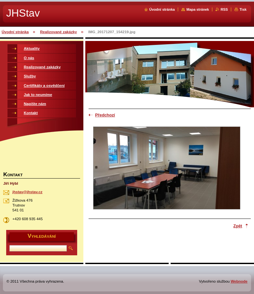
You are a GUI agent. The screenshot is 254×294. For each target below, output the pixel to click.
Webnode (239, 281)
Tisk (243, 9)
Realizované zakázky (58, 32)
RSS (224, 9)
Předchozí (105, 115)
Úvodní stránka (162, 9)
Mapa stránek (197, 9)
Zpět (237, 225)
